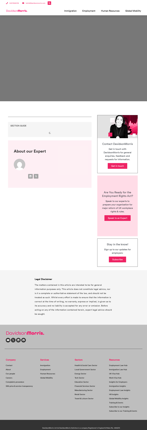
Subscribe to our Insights (119, 407)
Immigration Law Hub (118, 369)
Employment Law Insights (119, 390)
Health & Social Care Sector (86, 365)
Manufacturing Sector (84, 390)
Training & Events (116, 402)
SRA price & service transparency (19, 386)
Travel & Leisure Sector (84, 398)
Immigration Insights (117, 386)
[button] (49, 3)
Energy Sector (80, 373)
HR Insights (113, 394)
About (8, 369)
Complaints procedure (15, 382)
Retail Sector (80, 394)
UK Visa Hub (114, 373)
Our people (10, 373)
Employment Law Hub (118, 365)
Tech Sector (79, 378)
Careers (9, 378)
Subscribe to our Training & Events (123, 411)
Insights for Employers (118, 382)
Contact (9, 365)
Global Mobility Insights (118, 398)
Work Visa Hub (115, 378)
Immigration (70, 10)
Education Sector (82, 382)
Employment (88, 10)
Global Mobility (133, 10)
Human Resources (110, 10)
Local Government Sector (85, 369)
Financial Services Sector (85, 386)
